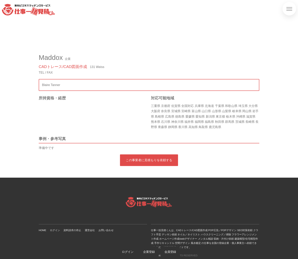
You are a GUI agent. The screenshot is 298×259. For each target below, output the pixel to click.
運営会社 (90, 230)
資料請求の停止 (72, 230)
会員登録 (170, 251)
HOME (42, 230)
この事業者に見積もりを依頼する (149, 160)
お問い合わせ (106, 230)
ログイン (55, 230)
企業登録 (149, 251)
